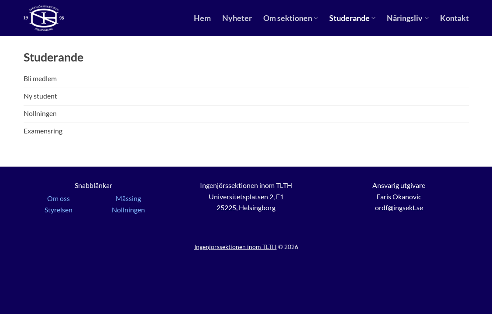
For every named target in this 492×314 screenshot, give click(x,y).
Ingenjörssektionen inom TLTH (235, 246)
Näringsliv (407, 18)
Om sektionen (290, 18)
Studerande (352, 18)
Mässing (128, 198)
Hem (202, 18)
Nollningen (128, 209)
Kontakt (454, 18)
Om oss (58, 198)
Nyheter (237, 18)
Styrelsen (58, 209)
